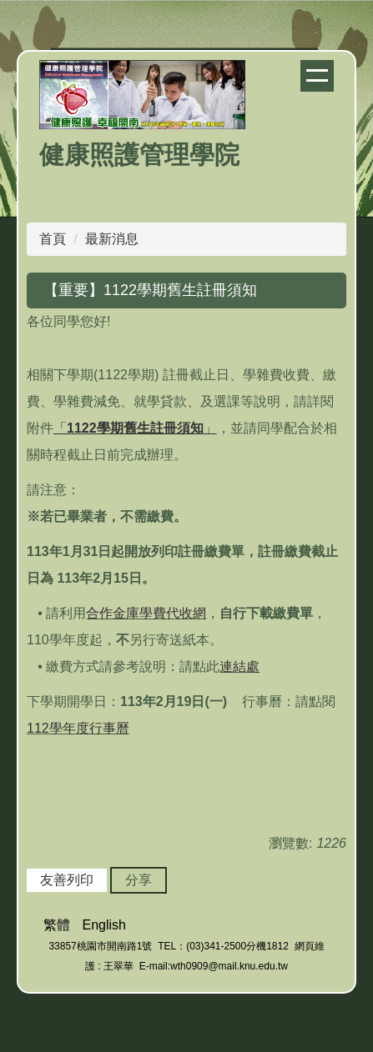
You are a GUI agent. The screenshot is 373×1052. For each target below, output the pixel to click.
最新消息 (112, 239)
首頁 (52, 239)
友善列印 (66, 880)
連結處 (239, 666)
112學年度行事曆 (78, 728)
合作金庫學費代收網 (146, 613)
